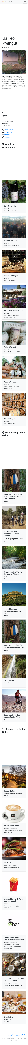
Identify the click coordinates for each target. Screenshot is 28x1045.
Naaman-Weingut (11, 276)
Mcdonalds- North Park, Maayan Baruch (13, 900)
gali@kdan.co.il (8, 134)
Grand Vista (8, 1017)
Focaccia (7, 862)
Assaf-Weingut (10, 382)
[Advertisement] (14, 21)
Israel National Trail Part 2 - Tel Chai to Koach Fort (14, 646)
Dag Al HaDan (9, 791)
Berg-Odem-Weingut (12, 206)
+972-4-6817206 (8, 132)
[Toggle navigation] (25, 2)
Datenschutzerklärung (7, 1034)
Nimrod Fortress (10, 609)
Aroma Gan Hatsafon (12, 826)
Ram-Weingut (9, 418)
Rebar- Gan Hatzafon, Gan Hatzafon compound (14, 939)
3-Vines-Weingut (10, 241)
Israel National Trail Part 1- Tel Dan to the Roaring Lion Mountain (14, 496)
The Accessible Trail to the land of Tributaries (13, 573)
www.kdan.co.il (8, 137)
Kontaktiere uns (18, 1035)
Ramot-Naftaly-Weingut (13, 310)
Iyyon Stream (9, 680)
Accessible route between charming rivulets (11, 533)
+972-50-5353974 (8, 130)
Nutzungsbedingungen (20, 1034)
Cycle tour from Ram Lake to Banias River (12, 716)
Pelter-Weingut (10, 347)
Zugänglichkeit (9, 1035)
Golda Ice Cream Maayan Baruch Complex (14, 979)
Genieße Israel (10, 2)
